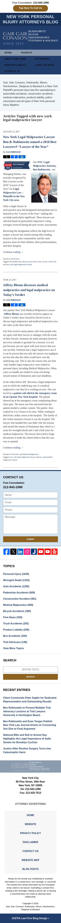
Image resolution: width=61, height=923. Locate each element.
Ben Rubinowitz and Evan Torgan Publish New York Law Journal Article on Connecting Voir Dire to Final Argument (29, 725)
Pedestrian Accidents (19, 592)
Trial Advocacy (15, 642)
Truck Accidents (16, 623)
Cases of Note (44, 65)
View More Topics (13, 648)
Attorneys (42, 59)
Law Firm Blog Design (29, 918)
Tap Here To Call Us (30, 8)
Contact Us (12, 71)
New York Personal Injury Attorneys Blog (30, 37)
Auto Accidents (16, 586)
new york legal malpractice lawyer (19, 264)
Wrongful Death (16, 580)
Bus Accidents (15, 636)
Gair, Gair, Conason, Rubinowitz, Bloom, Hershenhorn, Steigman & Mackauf (30, 908)
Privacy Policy (30, 833)
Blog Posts (30, 869)
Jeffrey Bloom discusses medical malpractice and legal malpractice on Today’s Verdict (29, 290)
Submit (30, 539)
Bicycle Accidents (17, 611)
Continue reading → (13, 252)
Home (8, 53)
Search (30, 677)
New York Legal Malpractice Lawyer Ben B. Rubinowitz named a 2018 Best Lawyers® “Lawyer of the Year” (29, 142)
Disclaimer (30, 842)
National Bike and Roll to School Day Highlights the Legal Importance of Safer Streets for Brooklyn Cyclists (27, 739)
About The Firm (15, 59)
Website (26, 53)
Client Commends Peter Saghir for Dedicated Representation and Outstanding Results (29, 699)
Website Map (30, 860)
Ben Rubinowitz (41, 169)
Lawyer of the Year (49, 262)
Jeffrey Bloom (11, 314)
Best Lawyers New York (32, 262)
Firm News (15, 259)
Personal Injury (16, 574)
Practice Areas (15, 65)
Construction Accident (19, 598)
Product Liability (16, 629)
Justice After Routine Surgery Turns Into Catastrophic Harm (27, 750)
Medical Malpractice (31, 454)
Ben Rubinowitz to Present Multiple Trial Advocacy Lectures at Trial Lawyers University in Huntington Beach (27, 711)
